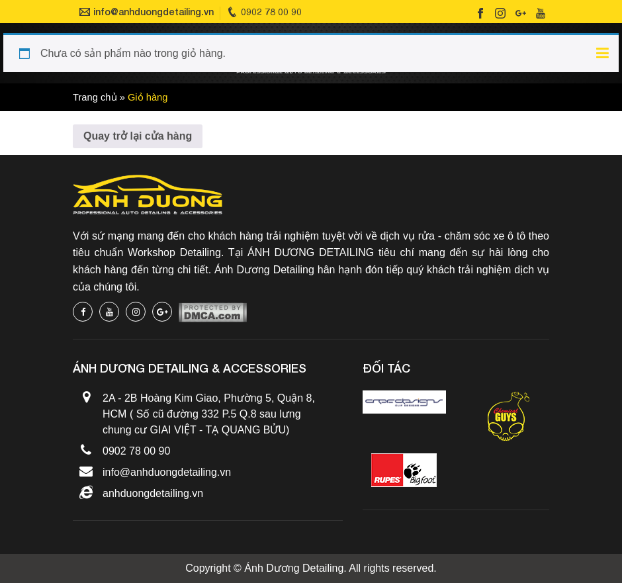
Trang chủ (95, 97)
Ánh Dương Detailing (293, 568)
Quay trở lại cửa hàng (137, 136)
